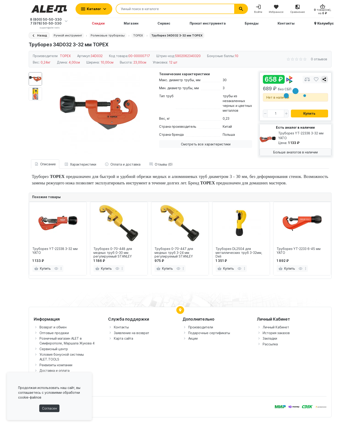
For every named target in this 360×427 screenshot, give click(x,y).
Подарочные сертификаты (209, 333)
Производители (200, 327)
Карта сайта (123, 338)
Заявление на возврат (131, 333)
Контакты (121, 327)
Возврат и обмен (53, 327)
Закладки (270, 338)
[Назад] (39, 35)
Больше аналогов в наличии (295, 152)
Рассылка (270, 344)
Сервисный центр (53, 349)
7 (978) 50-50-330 (46, 23)
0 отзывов (319, 59)
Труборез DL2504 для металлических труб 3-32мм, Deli (239, 252)
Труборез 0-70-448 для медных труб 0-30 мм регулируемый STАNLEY (112, 252)
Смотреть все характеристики (206, 144)
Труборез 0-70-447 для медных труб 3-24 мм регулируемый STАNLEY (174, 252)
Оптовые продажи (54, 333)
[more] (61, 268)
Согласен (49, 408)
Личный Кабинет (276, 327)
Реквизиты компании (55, 365)
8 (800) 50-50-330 (46, 19)
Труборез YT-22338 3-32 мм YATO (55, 251)
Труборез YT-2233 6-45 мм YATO (299, 251)
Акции (193, 338)
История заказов (276, 333)
